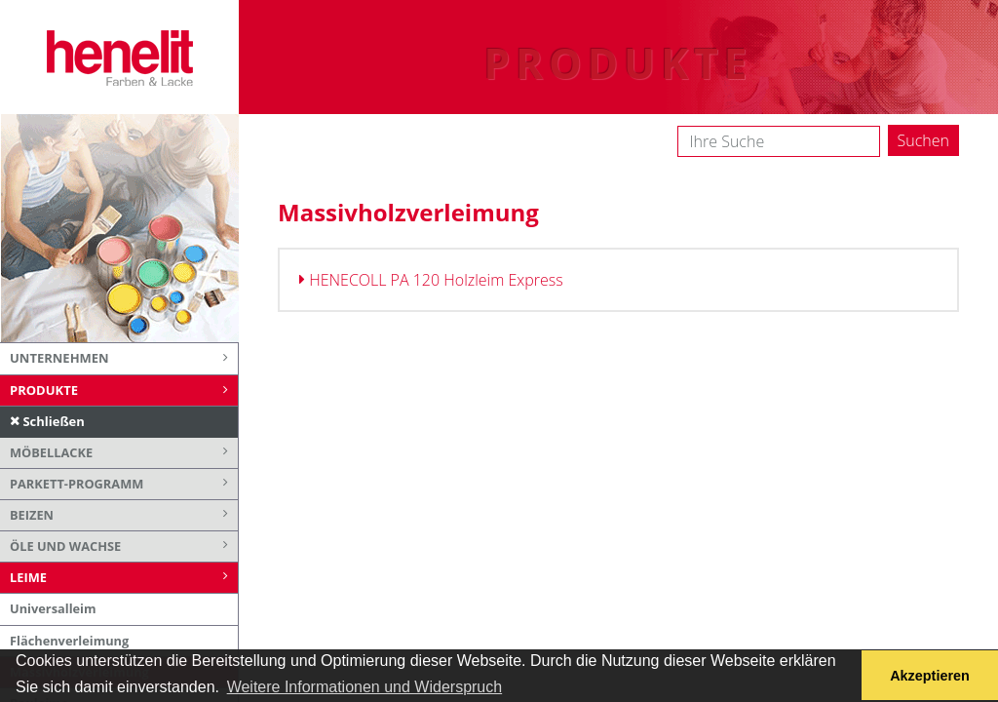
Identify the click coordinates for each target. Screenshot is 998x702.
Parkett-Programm (124, 484)
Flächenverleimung (69, 640)
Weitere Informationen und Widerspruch (365, 687)
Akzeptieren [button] (930, 675)
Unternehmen (124, 358)
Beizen (124, 515)
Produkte (124, 391)
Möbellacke (124, 453)
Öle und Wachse (124, 546)
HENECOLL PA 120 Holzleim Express (431, 280)
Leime (124, 578)
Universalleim (53, 608)
